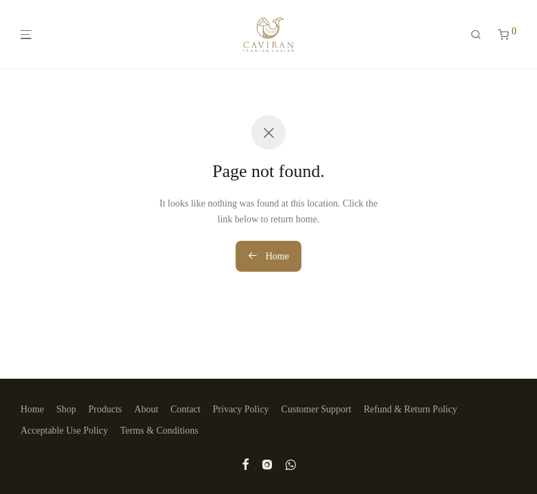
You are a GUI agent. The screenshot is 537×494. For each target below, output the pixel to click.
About (146, 409)
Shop (66, 409)
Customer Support (316, 409)
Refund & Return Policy (411, 409)
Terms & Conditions (160, 430)
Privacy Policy (241, 409)
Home (268, 255)
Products (105, 409)
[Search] (476, 35)
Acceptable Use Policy (64, 430)
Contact (186, 409)
